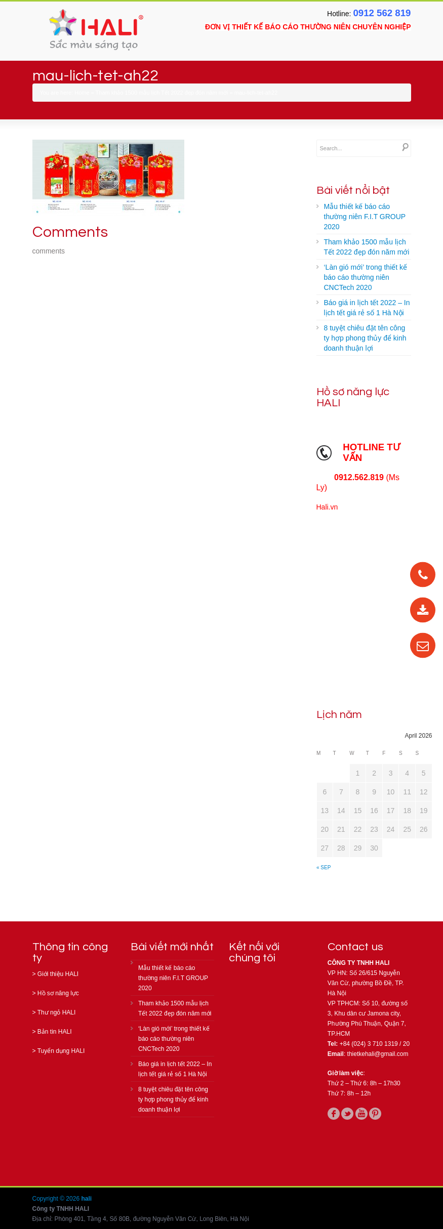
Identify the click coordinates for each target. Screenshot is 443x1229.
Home (81, 93)
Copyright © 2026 (57, 1198)
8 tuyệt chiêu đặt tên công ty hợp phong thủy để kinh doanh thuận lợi (365, 338)
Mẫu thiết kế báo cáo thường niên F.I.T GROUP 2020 (365, 216)
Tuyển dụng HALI (61, 1050)
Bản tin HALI (54, 1031)
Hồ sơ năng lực (58, 993)
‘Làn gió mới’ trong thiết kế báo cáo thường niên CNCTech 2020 (366, 277)
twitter (347, 1114)
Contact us (355, 947)
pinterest (375, 1114)
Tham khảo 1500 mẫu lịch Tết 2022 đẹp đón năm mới (162, 93)
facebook (334, 1114)
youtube (361, 1114)
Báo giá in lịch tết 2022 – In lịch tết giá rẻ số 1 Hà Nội (367, 308)
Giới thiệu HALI (57, 974)
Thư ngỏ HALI (56, 1012)
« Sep (323, 867)
